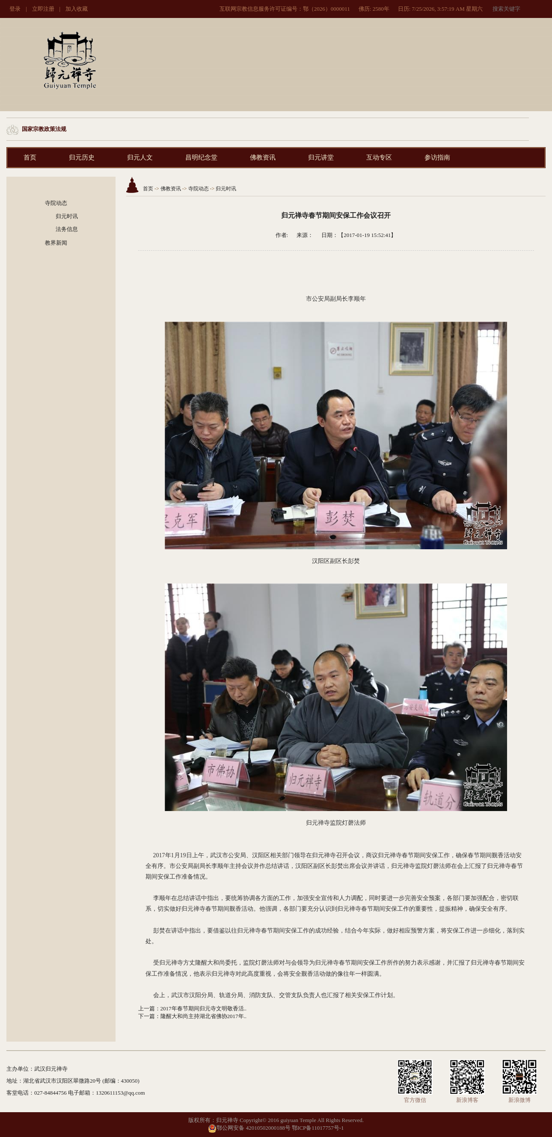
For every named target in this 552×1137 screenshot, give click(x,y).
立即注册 (43, 9)
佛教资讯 (263, 157)
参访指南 (437, 157)
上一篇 (146, 1008)
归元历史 (82, 157)
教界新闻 (56, 243)
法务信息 (67, 229)
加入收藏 (76, 9)
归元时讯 (67, 216)
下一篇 (146, 1016)
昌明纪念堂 (201, 157)
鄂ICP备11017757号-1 (318, 1128)
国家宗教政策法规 (44, 129)
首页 (30, 157)
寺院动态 (56, 203)
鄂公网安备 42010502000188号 (249, 1128)
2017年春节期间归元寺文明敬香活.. (203, 1008)
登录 (15, 9)
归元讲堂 (321, 157)
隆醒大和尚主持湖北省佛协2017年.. (203, 1016)
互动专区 (379, 157)
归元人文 (140, 157)
